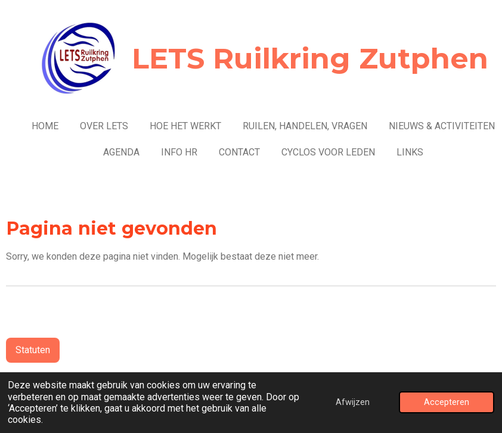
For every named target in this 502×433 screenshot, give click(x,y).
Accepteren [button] (446, 402)
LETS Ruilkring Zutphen (310, 58)
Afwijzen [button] (353, 402)
